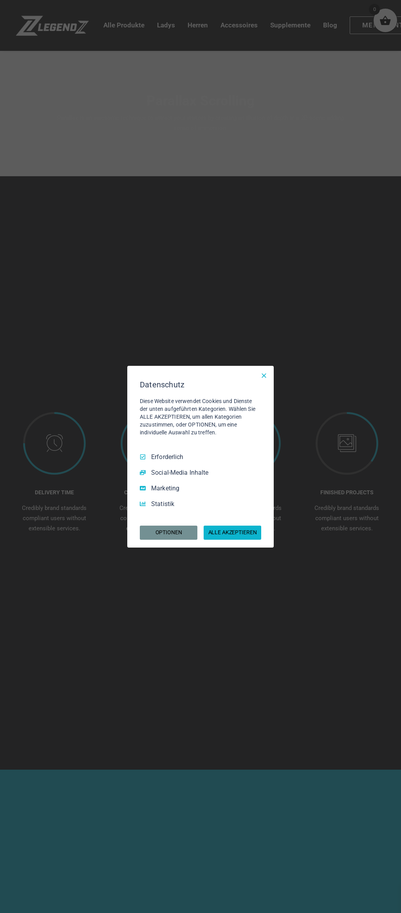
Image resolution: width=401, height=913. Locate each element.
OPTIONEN (168, 532)
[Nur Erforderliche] (264, 375)
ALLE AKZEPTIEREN (232, 532)
